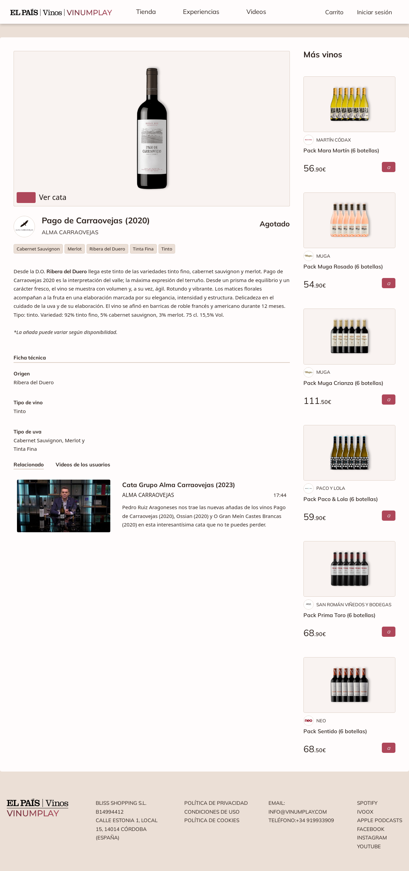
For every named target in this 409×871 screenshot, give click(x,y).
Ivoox (365, 812)
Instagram (372, 837)
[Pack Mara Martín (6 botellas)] (349, 104)
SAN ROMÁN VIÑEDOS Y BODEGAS (353, 604)
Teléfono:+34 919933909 (301, 820)
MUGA (323, 256)
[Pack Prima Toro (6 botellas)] (349, 569)
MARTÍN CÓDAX (333, 140)
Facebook (371, 829)
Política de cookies (211, 820)
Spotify (367, 803)
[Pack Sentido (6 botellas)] (349, 685)
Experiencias (201, 11)
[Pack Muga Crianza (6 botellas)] (349, 336)
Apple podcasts (379, 820)
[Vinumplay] (61, 11)
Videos (256, 11)
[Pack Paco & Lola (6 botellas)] (349, 453)
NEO (321, 720)
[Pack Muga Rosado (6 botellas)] (349, 220)
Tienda (146, 11)
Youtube (369, 846)
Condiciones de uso (212, 812)
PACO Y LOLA (330, 488)
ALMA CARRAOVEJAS (70, 232)
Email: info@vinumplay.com (297, 807)
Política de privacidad (216, 803)
